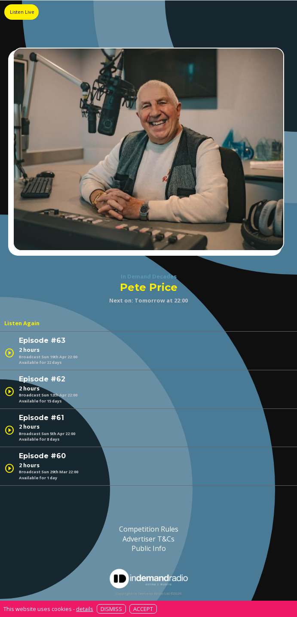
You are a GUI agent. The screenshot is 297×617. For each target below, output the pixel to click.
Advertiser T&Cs (148, 539)
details (84, 609)
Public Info (149, 548)
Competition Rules (148, 529)
